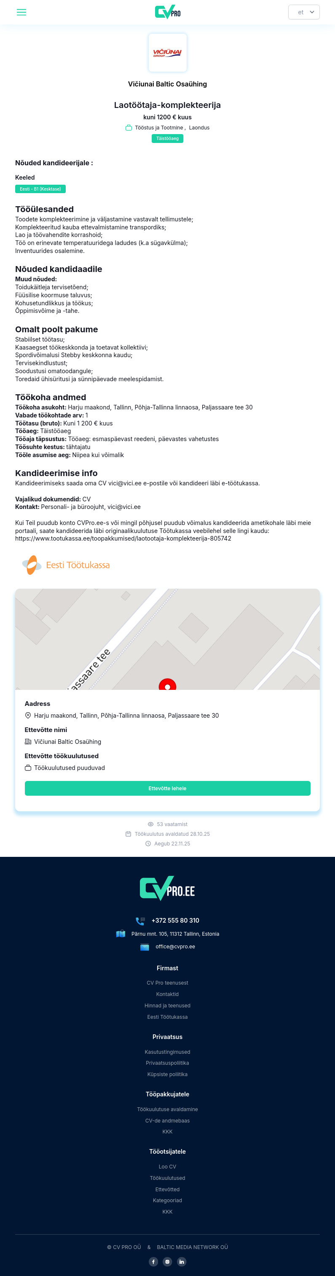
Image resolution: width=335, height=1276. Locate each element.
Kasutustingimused (167, 1052)
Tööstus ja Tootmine (159, 127)
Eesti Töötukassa (167, 1017)
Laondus (199, 127)
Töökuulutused (167, 1178)
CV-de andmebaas (167, 1120)
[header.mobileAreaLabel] (21, 12)
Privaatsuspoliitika (167, 1063)
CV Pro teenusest (167, 983)
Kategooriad (167, 1200)
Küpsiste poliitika (167, 1074)
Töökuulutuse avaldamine (167, 1109)
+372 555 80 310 (175, 920)
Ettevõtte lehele (168, 788)
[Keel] (304, 12)
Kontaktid (167, 994)
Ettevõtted (167, 1189)
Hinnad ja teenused (167, 1005)
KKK (167, 1131)
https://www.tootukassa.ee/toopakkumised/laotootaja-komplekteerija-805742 (123, 538)
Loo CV (168, 1166)
